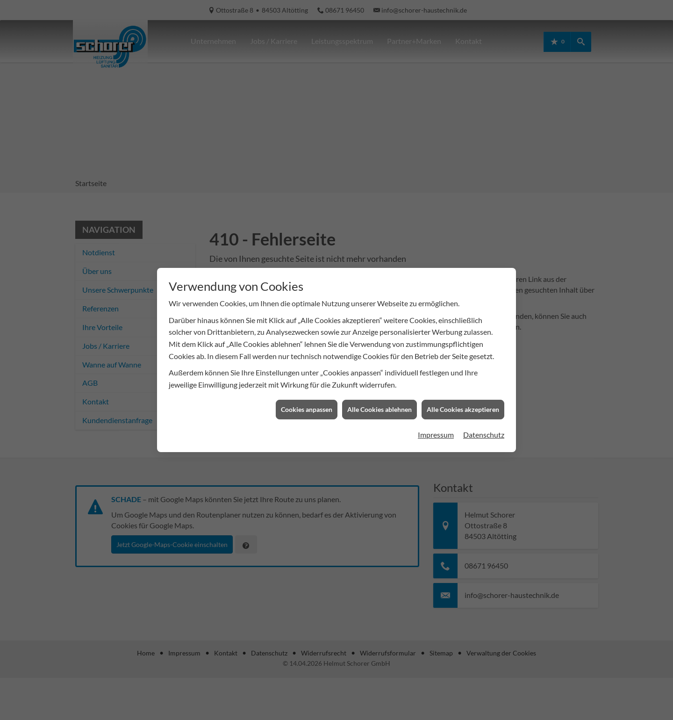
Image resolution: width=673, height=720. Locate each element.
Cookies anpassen (306, 402)
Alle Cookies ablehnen (379, 402)
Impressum (436, 427)
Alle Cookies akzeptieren (463, 402)
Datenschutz (483, 427)
